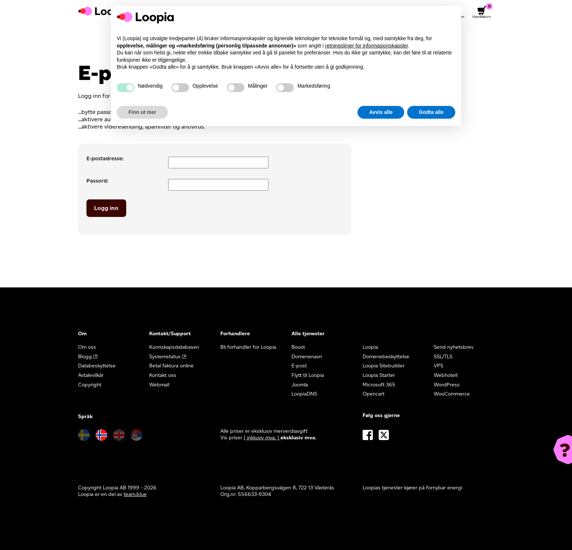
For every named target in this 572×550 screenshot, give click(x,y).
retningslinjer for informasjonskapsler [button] (366, 46)
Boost (298, 347)
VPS (438, 366)
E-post (299, 366)
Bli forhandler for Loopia (248, 347)
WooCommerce (452, 394)
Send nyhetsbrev (454, 347)
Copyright (89, 385)
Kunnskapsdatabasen (174, 347)
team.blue (135, 494)
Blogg (85, 357)
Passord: (97, 180)
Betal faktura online (171, 366)
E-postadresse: (105, 158)
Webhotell (445, 375)
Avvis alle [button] (381, 112)
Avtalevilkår (91, 375)
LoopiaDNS (304, 394)
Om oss (87, 347)
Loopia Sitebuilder (384, 366)
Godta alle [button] (431, 112)
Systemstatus (165, 357)
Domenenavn (306, 357)
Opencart (373, 394)
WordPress (447, 385)
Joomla (299, 385)
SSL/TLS (443, 357)
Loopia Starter (379, 375)
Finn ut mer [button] (142, 112)
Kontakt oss (162, 375)
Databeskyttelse (97, 366)
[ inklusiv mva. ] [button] (262, 438)
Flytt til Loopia (307, 375)
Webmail (159, 385)
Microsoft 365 (379, 385)
